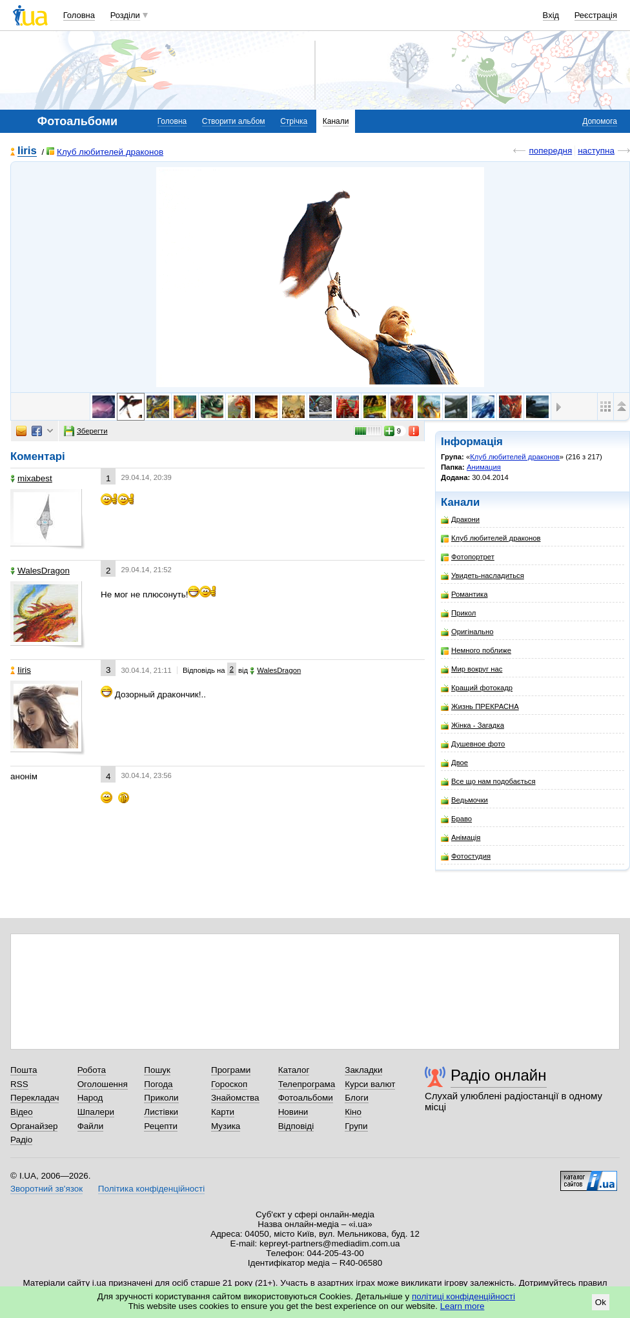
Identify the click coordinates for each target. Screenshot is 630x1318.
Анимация (484, 467)
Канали (336, 121)
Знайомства (235, 1098)
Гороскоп (229, 1084)
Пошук (157, 1070)
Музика (225, 1126)
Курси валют (370, 1084)
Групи (356, 1126)
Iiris (27, 151)
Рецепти (161, 1126)
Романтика (464, 594)
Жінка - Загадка (472, 725)
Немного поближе (476, 650)
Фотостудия (466, 856)
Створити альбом (233, 121)
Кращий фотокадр (477, 688)
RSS (19, 1084)
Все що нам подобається (488, 781)
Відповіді (296, 1126)
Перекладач (34, 1098)
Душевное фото (473, 744)
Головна (79, 15)
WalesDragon (40, 570)
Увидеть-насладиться (482, 576)
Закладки (363, 1070)
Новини (293, 1112)
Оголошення (102, 1084)
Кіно (353, 1112)
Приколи (161, 1098)
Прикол (458, 613)
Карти (222, 1112)
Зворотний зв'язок (46, 1188)
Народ (90, 1098)
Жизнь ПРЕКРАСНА (480, 707)
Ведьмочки (464, 800)
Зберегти (86, 431)
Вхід (551, 15)
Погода (158, 1084)
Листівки (161, 1112)
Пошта (23, 1070)
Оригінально (467, 632)
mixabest (31, 478)
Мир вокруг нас (471, 669)
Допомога (599, 121)
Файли (90, 1126)
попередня (550, 150)
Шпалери (95, 1112)
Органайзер (33, 1126)
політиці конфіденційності (463, 1296)
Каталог (294, 1070)
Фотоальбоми (305, 1098)
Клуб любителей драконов (104, 152)
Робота (91, 1070)
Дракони (460, 519)
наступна (596, 150)
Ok (600, 1302)
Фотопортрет (467, 557)
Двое (454, 763)
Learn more (462, 1306)
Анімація (460, 838)
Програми (230, 1070)
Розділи (125, 15)
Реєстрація (595, 15)
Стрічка (293, 121)
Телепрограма (307, 1084)
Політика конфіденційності (151, 1188)
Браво (456, 819)
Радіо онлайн (499, 1075)
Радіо (21, 1139)
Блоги (357, 1098)
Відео (21, 1112)
